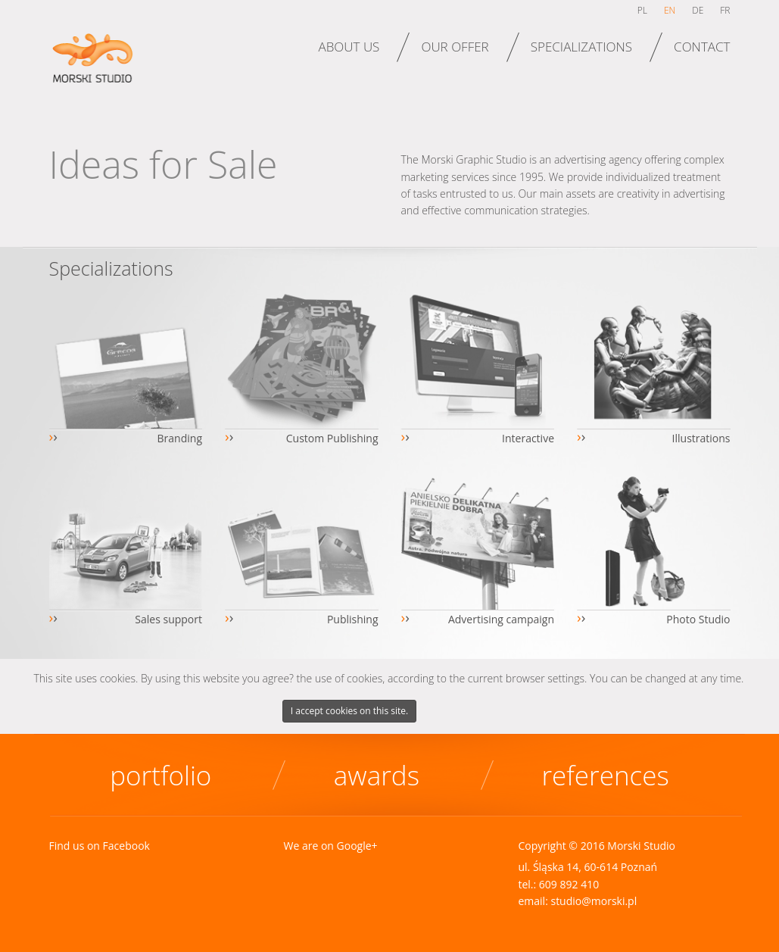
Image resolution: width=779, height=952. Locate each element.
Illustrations (701, 438)
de (697, 10)
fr (725, 10)
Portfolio (160, 775)
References (604, 775)
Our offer (454, 46)
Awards (376, 775)
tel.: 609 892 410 (558, 884)
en (669, 10)
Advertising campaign (501, 619)
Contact (702, 46)
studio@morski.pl (593, 901)
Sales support (168, 619)
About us (348, 46)
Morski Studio (96, 67)
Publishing (353, 619)
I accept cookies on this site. (349, 710)
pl (642, 10)
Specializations (581, 46)
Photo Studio (698, 619)
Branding (179, 438)
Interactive (528, 438)
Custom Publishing (332, 438)
